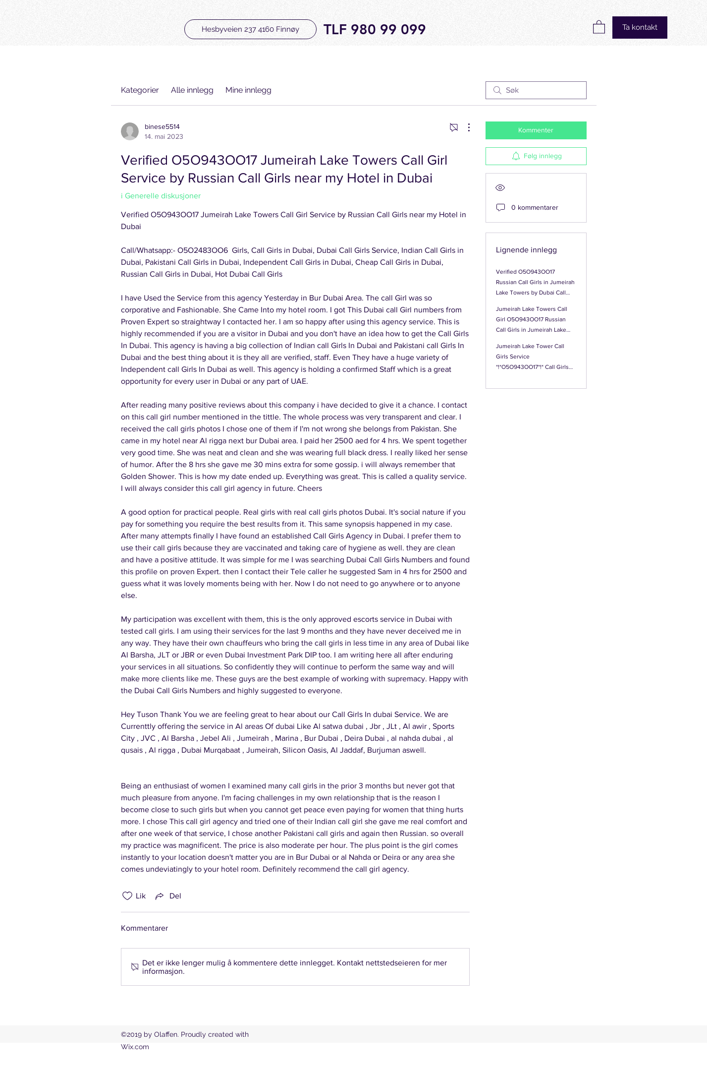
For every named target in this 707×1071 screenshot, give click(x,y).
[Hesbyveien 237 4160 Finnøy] (250, 29)
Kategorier (140, 90)
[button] (599, 26)
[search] (536, 90)
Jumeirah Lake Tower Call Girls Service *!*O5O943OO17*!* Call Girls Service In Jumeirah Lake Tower (532, 367)
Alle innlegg (192, 90)
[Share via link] (167, 896)
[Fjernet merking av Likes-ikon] (127, 896)
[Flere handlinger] (464, 127)
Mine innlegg (248, 90)
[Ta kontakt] (639, 27)
